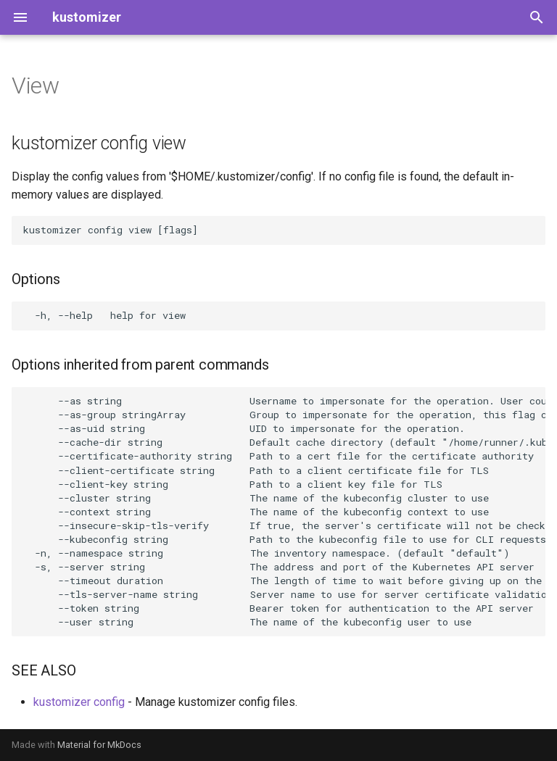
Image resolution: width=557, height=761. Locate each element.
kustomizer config (79, 702)
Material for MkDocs (99, 744)
